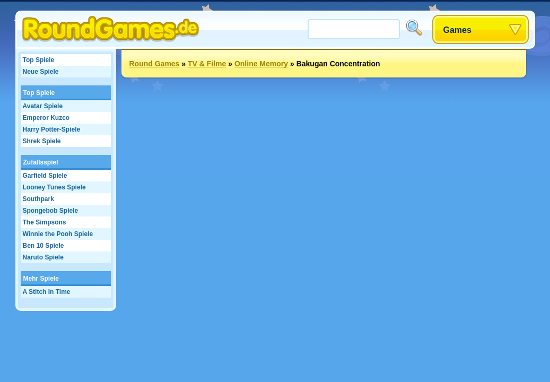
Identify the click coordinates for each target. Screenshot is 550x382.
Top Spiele (39, 60)
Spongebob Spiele (50, 210)
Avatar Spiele (43, 106)
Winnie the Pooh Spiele (58, 234)
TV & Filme (207, 63)
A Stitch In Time (47, 292)
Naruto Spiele (43, 257)
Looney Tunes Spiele (54, 187)
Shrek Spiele (42, 141)
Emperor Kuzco (46, 117)
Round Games (154, 63)
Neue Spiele (41, 71)
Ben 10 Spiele (43, 245)
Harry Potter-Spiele (52, 129)
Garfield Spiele (45, 175)
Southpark (38, 199)
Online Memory (261, 63)
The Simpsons (44, 222)
